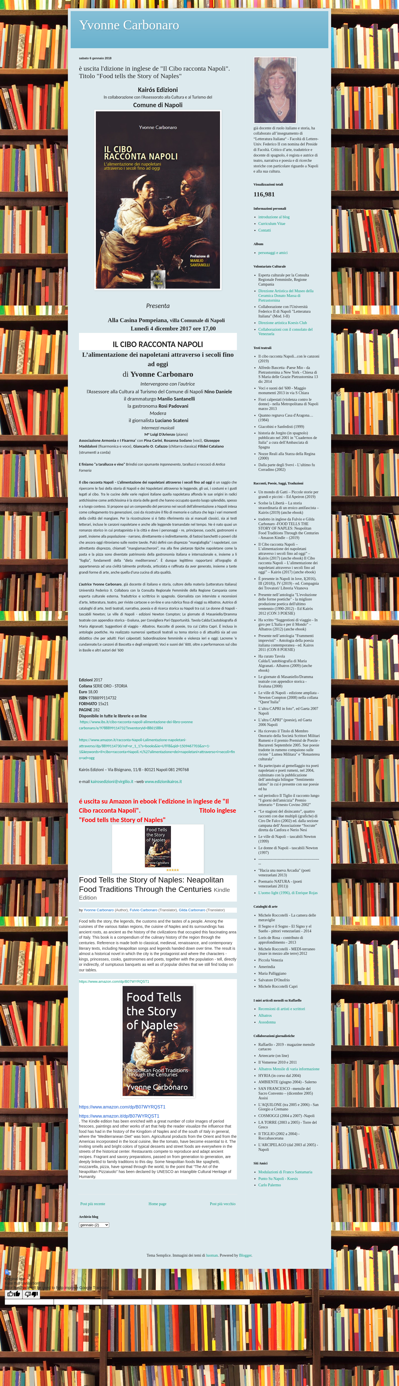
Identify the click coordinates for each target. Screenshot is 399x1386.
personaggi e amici (273, 253)
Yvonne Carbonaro (129, 24)
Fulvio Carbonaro (143, 910)
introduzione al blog (274, 217)
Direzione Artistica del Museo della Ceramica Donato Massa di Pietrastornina (286, 295)
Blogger (245, 1255)
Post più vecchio (223, 1204)
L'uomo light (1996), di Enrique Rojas (288, 893)
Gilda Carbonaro (192, 910)
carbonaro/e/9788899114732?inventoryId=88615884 (121, 728)
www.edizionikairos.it (163, 781)
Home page (157, 1204)
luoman (212, 1255)
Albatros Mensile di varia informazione (289, 1069)
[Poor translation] (31, 1294)
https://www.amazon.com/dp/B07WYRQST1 (114, 981)
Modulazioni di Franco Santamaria (286, 1172)
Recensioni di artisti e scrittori (282, 1009)
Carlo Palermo (270, 1185)
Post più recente (92, 1204)
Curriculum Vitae (272, 224)
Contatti (265, 230)
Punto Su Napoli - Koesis (278, 1179)
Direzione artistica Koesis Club (283, 323)
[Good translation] (13, 1294)
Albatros (265, 1015)
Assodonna (267, 1022)
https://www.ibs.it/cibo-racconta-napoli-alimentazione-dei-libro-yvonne (136, 722)
